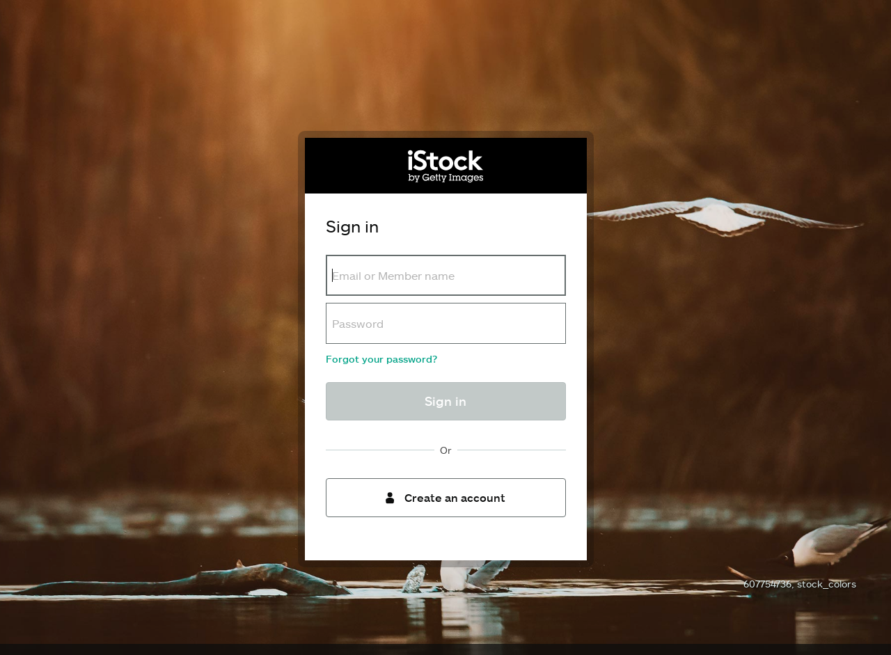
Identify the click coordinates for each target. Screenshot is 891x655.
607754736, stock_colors (799, 584)
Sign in (445, 401)
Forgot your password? (381, 359)
